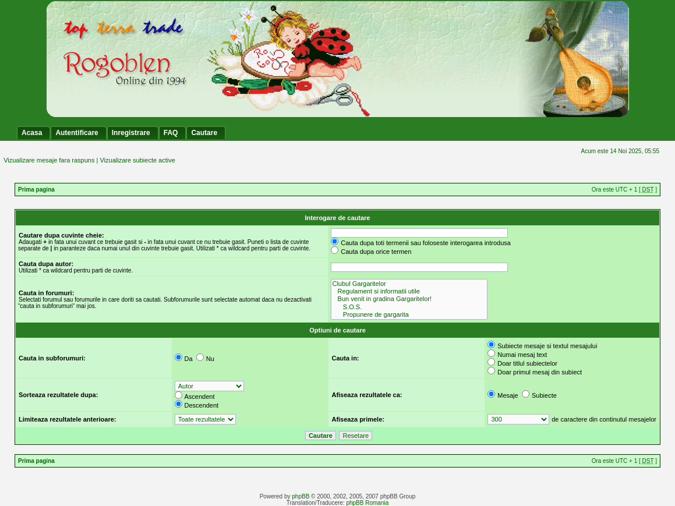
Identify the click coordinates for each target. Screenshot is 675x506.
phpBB (300, 496)
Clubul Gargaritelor (409, 284)
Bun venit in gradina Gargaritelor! (409, 299)
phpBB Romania (367, 503)
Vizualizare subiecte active (137, 160)
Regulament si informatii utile (409, 291)
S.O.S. (409, 307)
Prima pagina (36, 189)
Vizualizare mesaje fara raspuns (48, 160)
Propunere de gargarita (409, 315)
